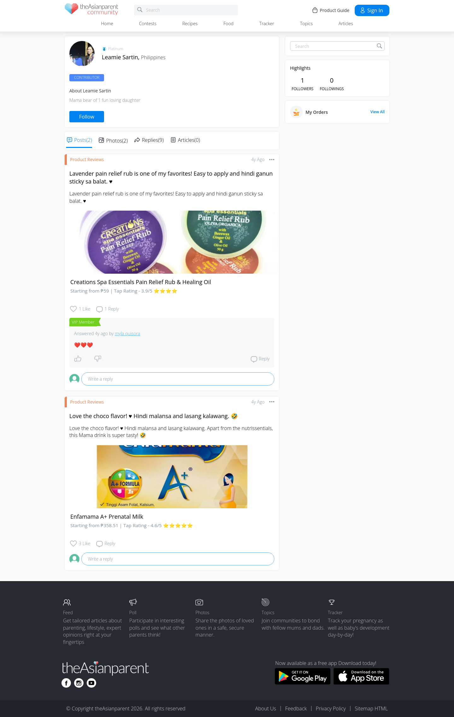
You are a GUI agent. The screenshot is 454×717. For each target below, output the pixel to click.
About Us (265, 708)
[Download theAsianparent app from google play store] (302, 682)
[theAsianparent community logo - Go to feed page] (91, 10)
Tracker (266, 23)
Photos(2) (117, 140)
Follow (86, 116)
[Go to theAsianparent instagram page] (79, 683)
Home (107, 23)
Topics (306, 23)
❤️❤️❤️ (83, 344)
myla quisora (127, 333)
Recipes (189, 23)
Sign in (371, 10)
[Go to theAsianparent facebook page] (66, 683)
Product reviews (87, 159)
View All (377, 111)
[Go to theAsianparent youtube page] (91, 683)
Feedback (295, 708)
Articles (346, 23)
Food (229, 23)
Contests (147, 23)
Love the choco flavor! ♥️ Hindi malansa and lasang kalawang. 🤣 (153, 416)
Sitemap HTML (371, 708)
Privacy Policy (331, 708)
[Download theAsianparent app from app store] (361, 682)
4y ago (258, 159)
